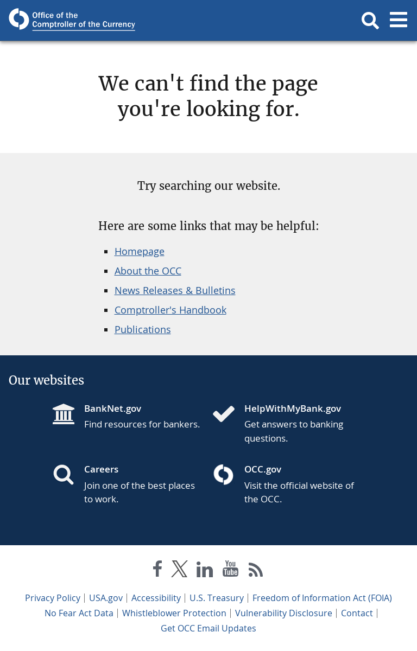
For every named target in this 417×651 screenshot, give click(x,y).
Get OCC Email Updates (208, 628)
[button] (370, 21)
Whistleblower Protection (174, 613)
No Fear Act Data (79, 613)
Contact (357, 613)
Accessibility (156, 598)
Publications (143, 329)
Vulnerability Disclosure (283, 613)
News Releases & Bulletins (175, 290)
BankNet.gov (112, 408)
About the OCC (148, 270)
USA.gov (106, 598)
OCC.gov (262, 469)
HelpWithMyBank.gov (292, 408)
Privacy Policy (52, 598)
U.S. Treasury (216, 598)
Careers (101, 469)
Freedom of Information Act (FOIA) (322, 598)
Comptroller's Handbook (170, 309)
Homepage (140, 251)
